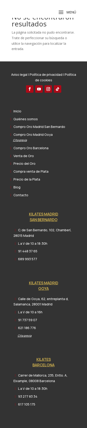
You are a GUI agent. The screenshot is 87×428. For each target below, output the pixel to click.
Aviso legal (19, 74)
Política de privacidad (46, 74)
